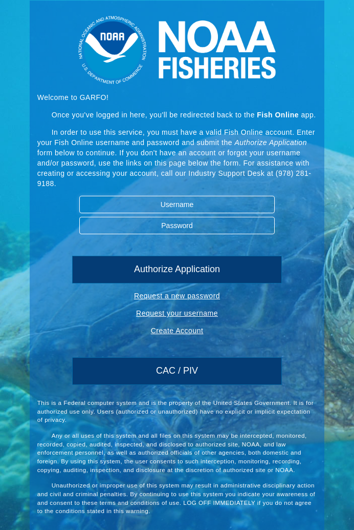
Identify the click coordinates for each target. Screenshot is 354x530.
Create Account (177, 331)
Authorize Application (177, 269)
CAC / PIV (177, 370)
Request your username (177, 313)
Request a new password (177, 296)
